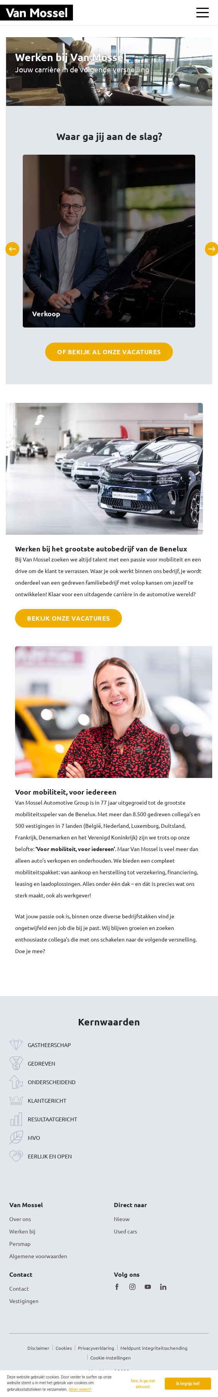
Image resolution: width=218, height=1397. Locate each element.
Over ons (20, 1218)
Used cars (125, 1231)
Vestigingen (24, 1300)
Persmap (19, 1243)
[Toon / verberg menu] (202, 12)
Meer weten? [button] (80, 1389)
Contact (19, 1288)
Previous (9, 246)
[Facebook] (117, 1287)
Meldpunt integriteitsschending (154, 1348)
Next (209, 246)
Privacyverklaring (96, 1348)
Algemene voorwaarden (38, 1255)
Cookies (64, 1348)
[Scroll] (109, 94)
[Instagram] (132, 1287)
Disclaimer (38, 1348)
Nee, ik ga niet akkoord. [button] (143, 1384)
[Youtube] (148, 1287)
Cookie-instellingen (110, 1357)
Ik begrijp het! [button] (187, 1384)
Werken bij (22, 1231)
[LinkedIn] (163, 1287)
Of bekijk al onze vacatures (109, 352)
